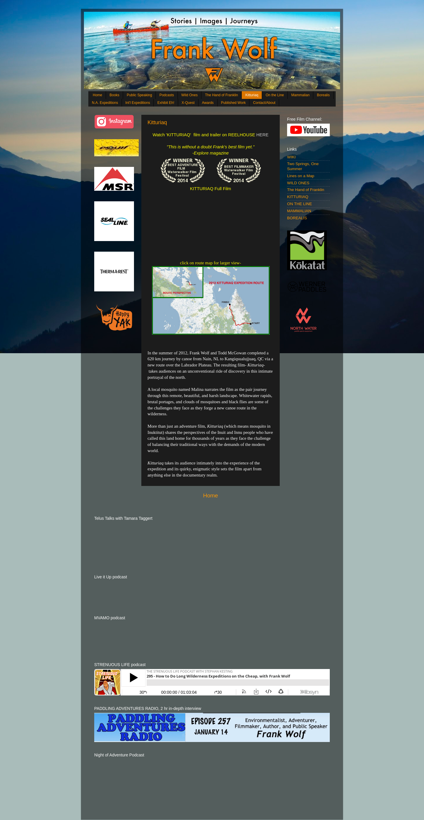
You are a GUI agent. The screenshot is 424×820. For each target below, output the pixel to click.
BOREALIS (297, 218)
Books (114, 95)
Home (97, 95)
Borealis (323, 95)
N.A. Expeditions (105, 103)
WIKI (291, 157)
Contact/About (264, 103)
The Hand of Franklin (221, 95)
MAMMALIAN (299, 211)
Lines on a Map (300, 176)
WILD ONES (298, 183)
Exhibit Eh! (165, 103)
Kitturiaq (251, 95)
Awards (208, 103)
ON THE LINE (299, 204)
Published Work (233, 103)
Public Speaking (139, 95)
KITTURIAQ (297, 197)
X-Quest (188, 103)
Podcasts (166, 95)
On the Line (275, 95)
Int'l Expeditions (137, 103)
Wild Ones (189, 95)
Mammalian (300, 95)
